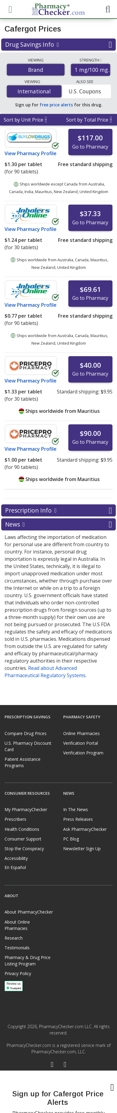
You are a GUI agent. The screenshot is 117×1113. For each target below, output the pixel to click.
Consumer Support (23, 839)
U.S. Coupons (85, 91)
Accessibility (16, 858)
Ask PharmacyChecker (85, 829)
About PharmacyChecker (29, 912)
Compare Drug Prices (26, 733)
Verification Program (83, 753)
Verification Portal (80, 743)
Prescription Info (58, 510)
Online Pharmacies (81, 733)
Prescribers (15, 819)
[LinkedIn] (65, 1065)
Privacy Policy (18, 973)
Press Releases (78, 819)
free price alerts (56, 105)
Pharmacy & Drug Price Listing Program (27, 960)
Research (14, 938)
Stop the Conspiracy (24, 848)
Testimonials (17, 948)
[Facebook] (52, 1065)
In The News (75, 809)
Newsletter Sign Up (82, 848)
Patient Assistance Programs (23, 762)
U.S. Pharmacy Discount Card (28, 746)
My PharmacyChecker (26, 809)
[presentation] (58, 1092)
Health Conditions (22, 829)
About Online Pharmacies (17, 925)
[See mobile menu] (9, 8)
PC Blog (71, 839)
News (58, 524)
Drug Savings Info (58, 44)
